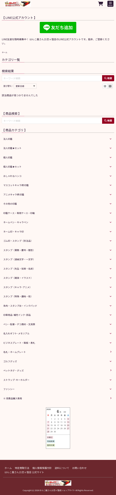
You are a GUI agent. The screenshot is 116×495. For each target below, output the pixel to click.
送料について (62, 468)
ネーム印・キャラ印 (13, 231)
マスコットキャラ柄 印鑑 (16, 185)
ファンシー (9, 389)
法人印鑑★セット (12, 148)
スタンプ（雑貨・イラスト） (18, 277)
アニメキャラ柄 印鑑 (13, 194)
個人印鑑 (7, 157)
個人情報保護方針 (42, 468)
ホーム (4, 52)
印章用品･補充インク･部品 (17, 314)
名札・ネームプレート (14, 352)
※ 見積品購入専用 (12, 398)
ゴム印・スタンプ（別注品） (18, 240)
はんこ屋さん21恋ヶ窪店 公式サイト (24, 472)
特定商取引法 (22, 468)
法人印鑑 (7, 138)
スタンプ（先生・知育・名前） (19, 268)
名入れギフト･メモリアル (16, 333)
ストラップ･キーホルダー (16, 379)
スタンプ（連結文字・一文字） (19, 259)
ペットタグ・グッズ (13, 370)
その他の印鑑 (10, 203)
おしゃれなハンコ (12, 176)
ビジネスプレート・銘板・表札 (19, 342)
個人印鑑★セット (12, 166)
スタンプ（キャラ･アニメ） (17, 287)
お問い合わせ (79, 468)
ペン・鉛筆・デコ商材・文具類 (19, 324)
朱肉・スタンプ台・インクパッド (20, 305)
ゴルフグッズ (10, 361)
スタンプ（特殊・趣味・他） (18, 296)
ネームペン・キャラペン (15, 222)
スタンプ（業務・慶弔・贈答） (19, 250)
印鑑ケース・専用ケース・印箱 (19, 213)
